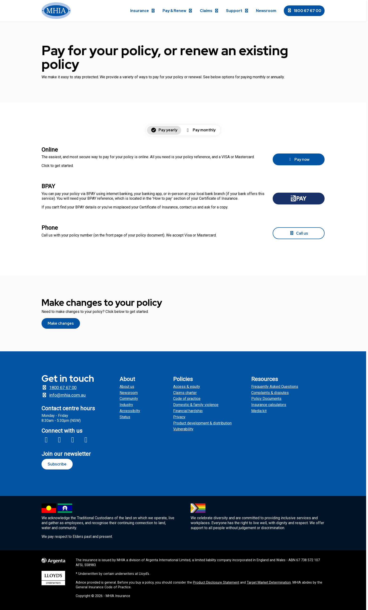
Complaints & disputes (270, 392)
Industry (126, 405)
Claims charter (185, 392)
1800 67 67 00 (304, 10)
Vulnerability (183, 429)
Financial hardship (188, 411)
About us (127, 386)
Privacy (179, 417)
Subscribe (57, 464)
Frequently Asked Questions (274, 386)
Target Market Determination (269, 583)
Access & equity (186, 386)
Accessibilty (130, 411)
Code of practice (187, 398)
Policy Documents (266, 398)
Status (125, 417)
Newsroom (129, 392)
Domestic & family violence (195, 405)
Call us (298, 233)
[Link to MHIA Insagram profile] (59, 440)
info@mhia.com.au (64, 395)
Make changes (61, 323)
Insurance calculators (268, 405)
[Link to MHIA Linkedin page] (86, 440)
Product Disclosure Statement (216, 583)
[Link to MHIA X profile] (72, 440)
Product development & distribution (202, 423)
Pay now (298, 159)
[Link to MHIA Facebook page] (46, 440)
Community (129, 398)
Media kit (259, 411)
